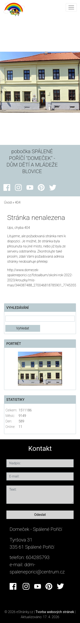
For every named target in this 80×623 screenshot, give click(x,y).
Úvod (8, 202)
